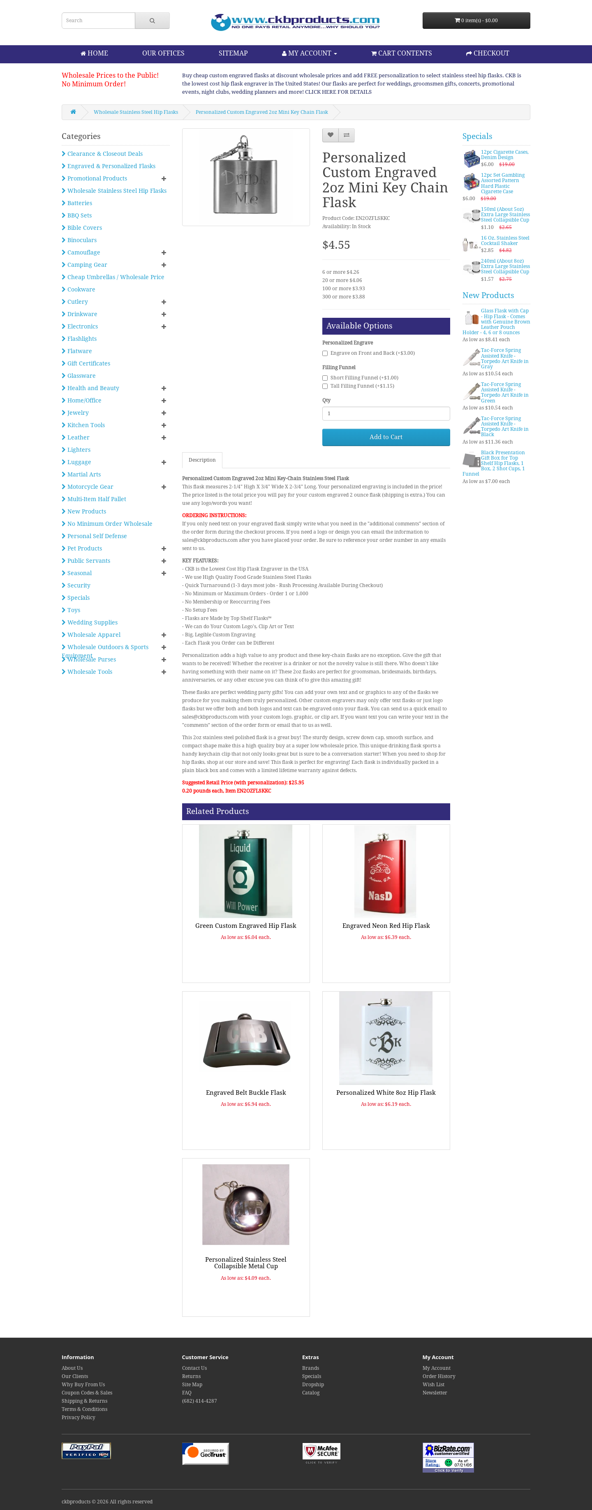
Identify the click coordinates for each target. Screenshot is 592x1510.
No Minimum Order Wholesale (107, 523)
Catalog (310, 1393)
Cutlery (75, 301)
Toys (71, 610)
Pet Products (82, 548)
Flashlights (79, 338)
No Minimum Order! (94, 84)
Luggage (76, 462)
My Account (437, 1368)
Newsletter (435, 1393)
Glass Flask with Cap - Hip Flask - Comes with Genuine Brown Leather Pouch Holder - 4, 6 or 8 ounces (496, 321)
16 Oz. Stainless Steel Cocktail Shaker (505, 240)
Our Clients (75, 1376)
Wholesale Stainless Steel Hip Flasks (136, 112)
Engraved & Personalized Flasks (108, 166)
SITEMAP (233, 53)
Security (76, 585)
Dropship (313, 1384)
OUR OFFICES (163, 53)
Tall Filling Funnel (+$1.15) (358, 386)
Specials (76, 597)
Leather (76, 437)
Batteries (77, 203)
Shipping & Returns (84, 1401)
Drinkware (79, 314)
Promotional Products (94, 178)
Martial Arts (81, 474)
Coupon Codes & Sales (87, 1393)
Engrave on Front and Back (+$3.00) (368, 353)
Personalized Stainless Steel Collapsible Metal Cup (246, 1263)
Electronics (80, 326)
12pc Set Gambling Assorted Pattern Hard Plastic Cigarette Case (503, 183)
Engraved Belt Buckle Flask (246, 1092)
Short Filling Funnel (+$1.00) (360, 378)
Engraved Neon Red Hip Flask (386, 926)
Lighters (76, 449)
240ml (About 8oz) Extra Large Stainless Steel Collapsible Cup (505, 266)
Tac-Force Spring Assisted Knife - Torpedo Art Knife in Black (505, 427)
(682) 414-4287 (199, 1401)
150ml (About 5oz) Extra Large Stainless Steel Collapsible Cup (505, 214)
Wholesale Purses (89, 659)
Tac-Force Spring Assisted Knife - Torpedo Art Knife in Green (505, 393)
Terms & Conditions (84, 1409)
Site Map (192, 1384)
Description (202, 460)
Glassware (79, 375)
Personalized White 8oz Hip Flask (386, 1092)
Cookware (78, 289)
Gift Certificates (86, 363)
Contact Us (194, 1368)
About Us (72, 1368)
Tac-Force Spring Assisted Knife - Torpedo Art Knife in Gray (505, 358)
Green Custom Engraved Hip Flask (245, 926)
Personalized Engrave (347, 343)
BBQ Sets (77, 215)
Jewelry (75, 412)
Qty (326, 400)
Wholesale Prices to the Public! (110, 75)
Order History (439, 1376)
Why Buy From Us (83, 1384)
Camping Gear (84, 264)
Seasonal (77, 573)
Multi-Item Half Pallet (94, 499)
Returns (191, 1376)
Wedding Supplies (90, 622)
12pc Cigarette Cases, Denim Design (505, 154)
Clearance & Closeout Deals (102, 153)
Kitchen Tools (83, 425)
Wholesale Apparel (91, 634)
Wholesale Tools (87, 671)
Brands (310, 1368)
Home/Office (82, 400)
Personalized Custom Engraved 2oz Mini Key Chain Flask (262, 112)
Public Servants (86, 560)
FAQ (187, 1393)
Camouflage (81, 252)
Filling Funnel (339, 367)
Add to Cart (386, 437)
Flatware (77, 351)
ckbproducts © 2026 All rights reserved (107, 1502)
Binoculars (79, 240)
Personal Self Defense (94, 536)
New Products (84, 511)
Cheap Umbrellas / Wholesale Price (113, 277)
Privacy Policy (78, 1417)
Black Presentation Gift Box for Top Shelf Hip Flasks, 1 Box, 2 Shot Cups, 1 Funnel (493, 463)
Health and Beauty (90, 388)
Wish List (433, 1384)
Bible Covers (82, 227)
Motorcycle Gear (87, 486)
